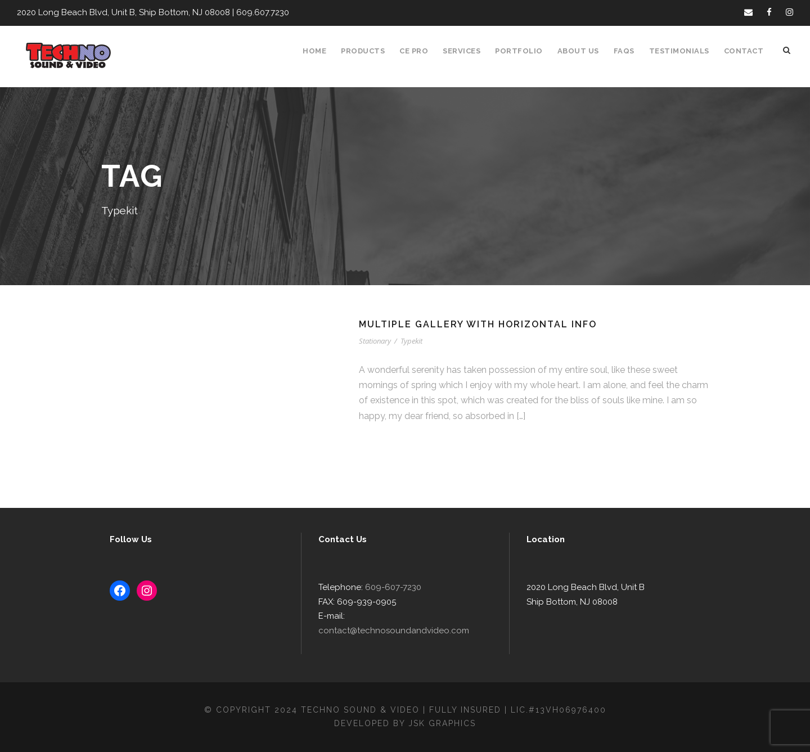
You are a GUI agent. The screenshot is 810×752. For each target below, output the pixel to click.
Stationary (375, 341)
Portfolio (525, 51)
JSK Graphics (444, 723)
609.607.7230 (254, 12)
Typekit (412, 341)
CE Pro (420, 51)
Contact (744, 51)
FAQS (628, 51)
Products (368, 51)
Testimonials (683, 51)
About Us (583, 51)
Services (469, 51)
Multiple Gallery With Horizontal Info (479, 324)
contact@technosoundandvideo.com (415, 631)
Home (320, 51)
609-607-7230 (388, 602)
